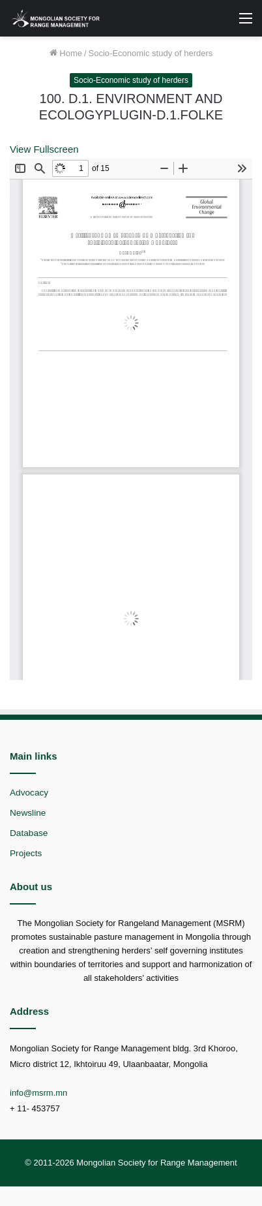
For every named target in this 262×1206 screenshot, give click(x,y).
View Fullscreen (44, 149)
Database (29, 833)
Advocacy (29, 792)
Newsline (28, 813)
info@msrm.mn (38, 1093)
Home (66, 53)
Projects (26, 853)
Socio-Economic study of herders (151, 53)
